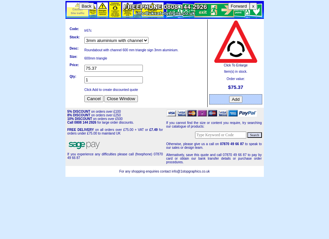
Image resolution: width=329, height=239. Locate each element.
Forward (239, 6)
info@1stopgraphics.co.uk (191, 171)
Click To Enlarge (235, 63)
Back (87, 6)
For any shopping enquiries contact (145, 171)
